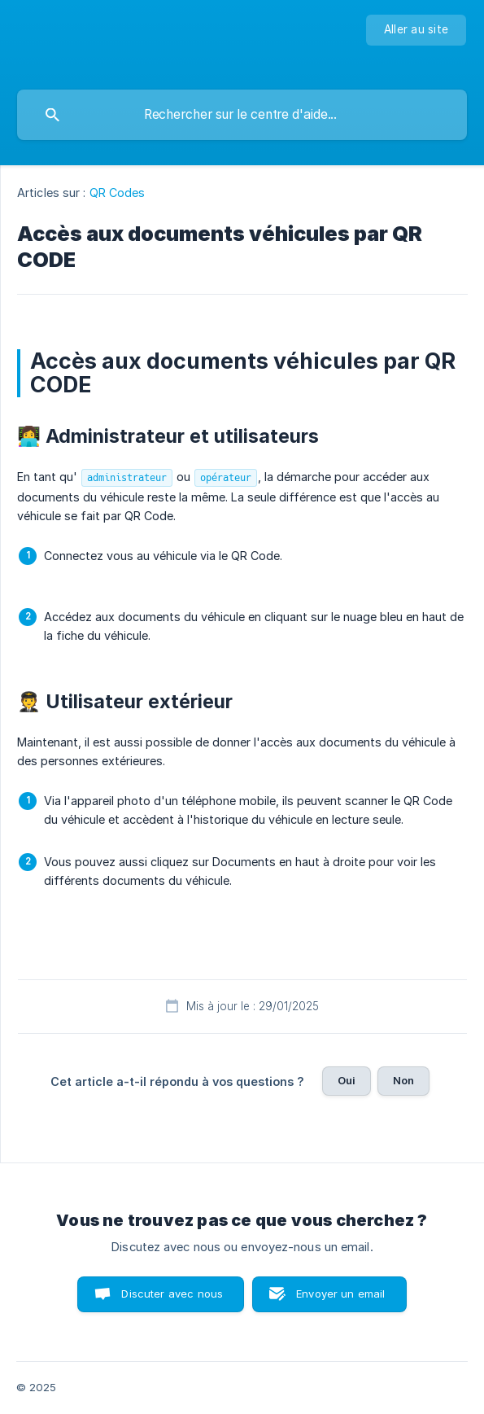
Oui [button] (346, 1080)
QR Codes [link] (117, 192)
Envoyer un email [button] (340, 1293)
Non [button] (403, 1080)
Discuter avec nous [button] (172, 1293)
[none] (416, 30)
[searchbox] (242, 115)
